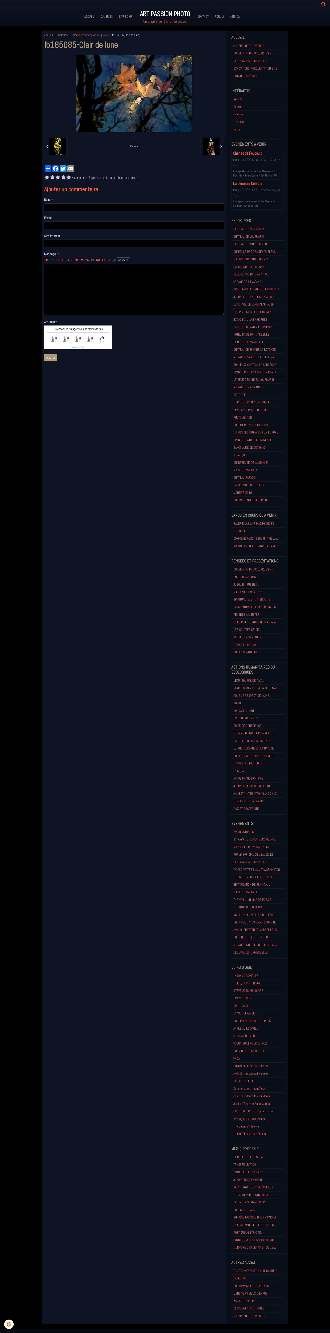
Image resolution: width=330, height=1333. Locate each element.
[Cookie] (9, 1324)
